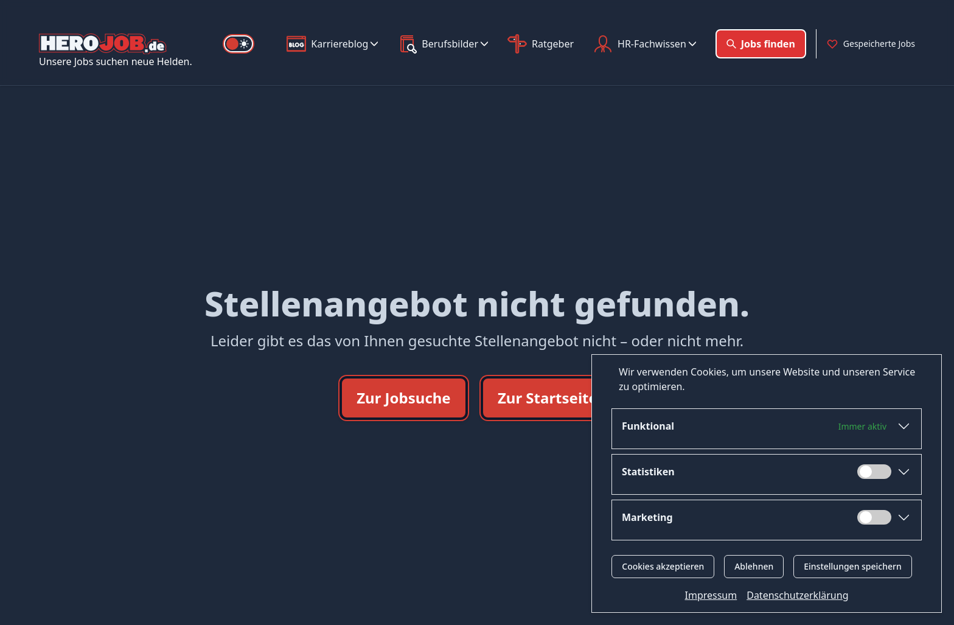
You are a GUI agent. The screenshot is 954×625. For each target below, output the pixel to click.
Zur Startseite (547, 398)
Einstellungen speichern (853, 566)
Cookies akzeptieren (663, 566)
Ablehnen (753, 566)
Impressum (711, 595)
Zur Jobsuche (404, 398)
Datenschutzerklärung (797, 595)
